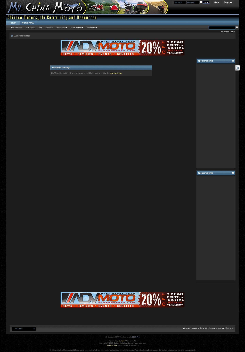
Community (61, 28)
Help (216, 2)
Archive (225, 328)
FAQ (40, 28)
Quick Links (91, 28)
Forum (13, 23)
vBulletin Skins (112, 345)
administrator (116, 73)
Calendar (49, 28)
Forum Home (16, 28)
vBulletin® (122, 341)
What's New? (28, 23)
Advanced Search (228, 32)
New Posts (30, 28)
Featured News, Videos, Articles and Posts (202, 328)
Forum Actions (76, 28)
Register (228, 2)
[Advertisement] (216, 116)
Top (231, 328)
